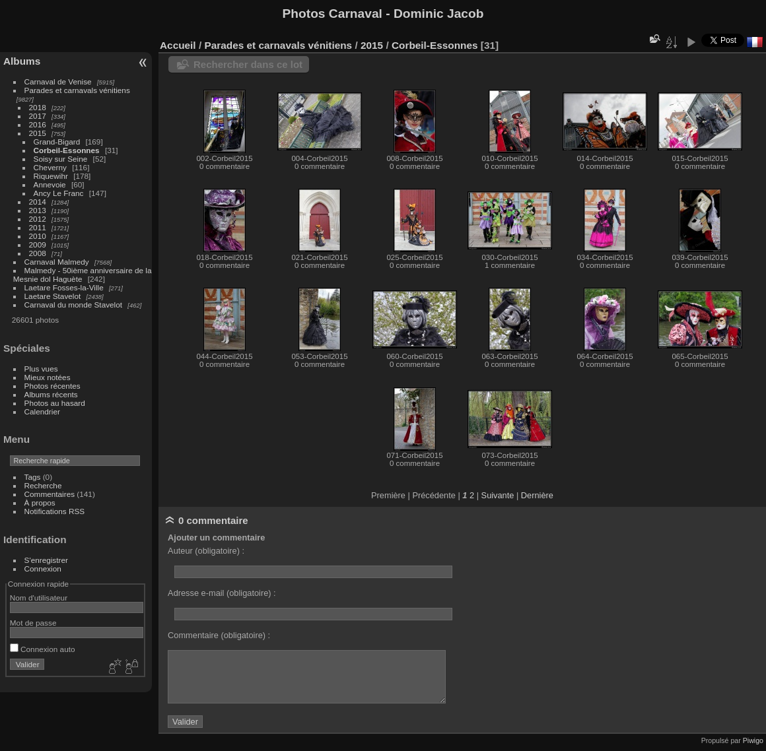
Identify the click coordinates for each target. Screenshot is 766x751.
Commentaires (49, 494)
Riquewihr (51, 176)
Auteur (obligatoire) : (206, 551)
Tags (32, 477)
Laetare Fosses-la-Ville (64, 287)
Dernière (537, 495)
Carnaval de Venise (58, 81)
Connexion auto (42, 649)
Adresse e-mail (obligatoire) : (222, 593)
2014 (37, 201)
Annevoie (50, 184)
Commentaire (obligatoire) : (219, 635)
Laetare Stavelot (52, 296)
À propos (39, 502)
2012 (37, 218)
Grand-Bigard (57, 141)
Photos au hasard (54, 403)
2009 (37, 244)
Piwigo (753, 740)
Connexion (42, 568)
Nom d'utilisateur (38, 597)
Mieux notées (47, 377)
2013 (37, 210)
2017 (37, 116)
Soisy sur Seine (61, 158)
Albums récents (51, 394)
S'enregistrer (46, 560)
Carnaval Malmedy (56, 261)
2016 (37, 124)
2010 (37, 236)
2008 (37, 253)
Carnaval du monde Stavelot (73, 304)
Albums (21, 61)
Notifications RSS (54, 511)
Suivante (497, 495)
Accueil (178, 45)
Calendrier (42, 411)
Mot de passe (33, 622)
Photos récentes (52, 385)
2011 (37, 227)
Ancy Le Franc (59, 193)
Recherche (43, 485)
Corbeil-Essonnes (67, 150)
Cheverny (50, 167)
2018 (37, 107)
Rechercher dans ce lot (247, 64)
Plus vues (41, 368)
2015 (37, 133)
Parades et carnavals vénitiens (77, 90)
